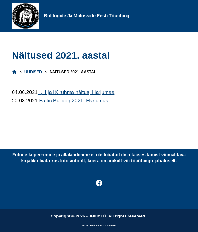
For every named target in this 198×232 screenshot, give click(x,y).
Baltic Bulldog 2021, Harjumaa (73, 100)
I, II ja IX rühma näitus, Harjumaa (76, 92)
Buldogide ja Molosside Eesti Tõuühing (86, 15)
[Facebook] (99, 183)
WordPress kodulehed (99, 225)
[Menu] (183, 16)
